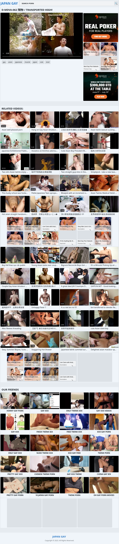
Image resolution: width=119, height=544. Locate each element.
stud (47, 62)
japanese (18, 62)
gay (4, 62)
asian (10, 62)
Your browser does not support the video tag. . (41, 36)
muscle (27, 62)
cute (41, 62)
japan (35, 62)
